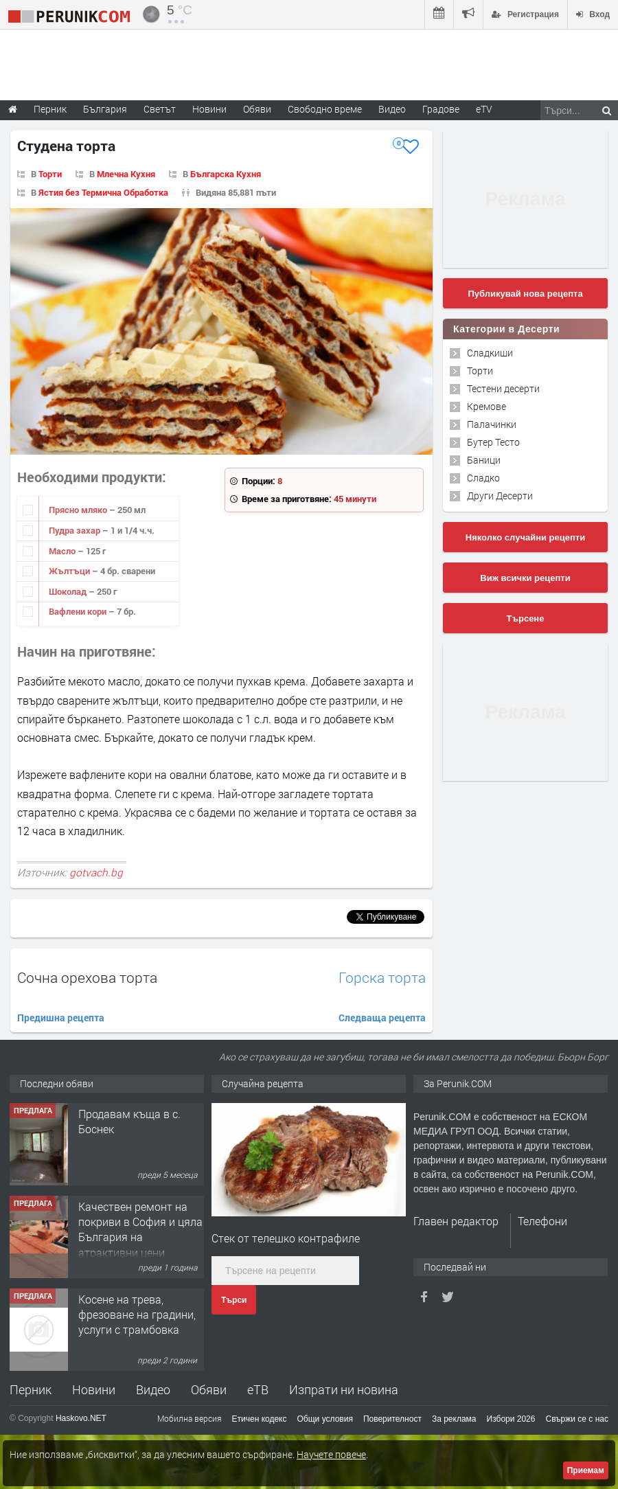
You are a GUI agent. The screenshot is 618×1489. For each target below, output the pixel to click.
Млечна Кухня (126, 174)
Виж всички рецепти (525, 578)
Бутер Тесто (493, 441)
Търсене (526, 618)
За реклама (454, 1419)
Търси (234, 1300)
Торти (50, 174)
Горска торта (382, 977)
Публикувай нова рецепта (525, 293)
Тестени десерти (503, 388)
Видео (153, 1389)
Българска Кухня (225, 174)
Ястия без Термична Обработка (103, 192)
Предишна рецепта (60, 1017)
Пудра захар (75, 530)
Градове (440, 108)
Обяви (209, 1389)
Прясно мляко (79, 509)
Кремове (486, 406)
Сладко (483, 477)
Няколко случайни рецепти (525, 537)
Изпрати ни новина (343, 1389)
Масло (63, 551)
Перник (31, 1389)
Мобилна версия (189, 1418)
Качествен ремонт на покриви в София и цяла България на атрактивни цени (140, 1229)
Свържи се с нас (576, 1419)
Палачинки (491, 424)
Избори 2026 (511, 1419)
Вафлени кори (78, 611)
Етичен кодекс (259, 1419)
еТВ (257, 1389)
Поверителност (392, 1419)
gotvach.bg (96, 872)
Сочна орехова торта (87, 977)
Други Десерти (500, 495)
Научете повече (331, 1454)
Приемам (585, 1470)
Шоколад (69, 591)
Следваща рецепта (382, 1017)
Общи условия (325, 1419)
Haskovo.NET (81, 1418)
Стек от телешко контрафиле (285, 1238)
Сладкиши (490, 352)
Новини (209, 108)
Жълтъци (70, 571)
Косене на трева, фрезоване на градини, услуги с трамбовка (137, 1314)
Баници (484, 459)
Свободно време (325, 108)
